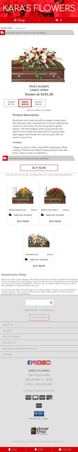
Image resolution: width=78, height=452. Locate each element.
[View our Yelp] (44, 363)
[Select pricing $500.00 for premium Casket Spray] (38, 103)
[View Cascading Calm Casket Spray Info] (39, 240)
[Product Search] (40, 302)
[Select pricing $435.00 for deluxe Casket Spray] (25, 103)
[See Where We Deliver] (39, 317)
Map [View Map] (39, 449)
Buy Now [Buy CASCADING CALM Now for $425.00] (39, 266)
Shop (19, 20)
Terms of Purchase (39, 441)
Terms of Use (58, 441)
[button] (39, 413)
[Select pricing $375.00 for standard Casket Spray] (11, 103)
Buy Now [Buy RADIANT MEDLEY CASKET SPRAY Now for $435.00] (23, 221)
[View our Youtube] (48, 363)
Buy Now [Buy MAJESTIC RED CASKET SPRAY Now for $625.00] (55, 221)
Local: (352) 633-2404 (39, 384)
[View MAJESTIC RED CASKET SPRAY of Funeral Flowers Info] (55, 195)
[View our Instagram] (34, 363)
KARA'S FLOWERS (39, 8)
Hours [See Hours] (65, 449)
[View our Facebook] (30, 363)
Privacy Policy (20, 441)
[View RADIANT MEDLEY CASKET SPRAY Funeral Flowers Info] (23, 195)
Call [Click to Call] (13, 449)
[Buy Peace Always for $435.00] (39, 168)
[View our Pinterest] (39, 363)
